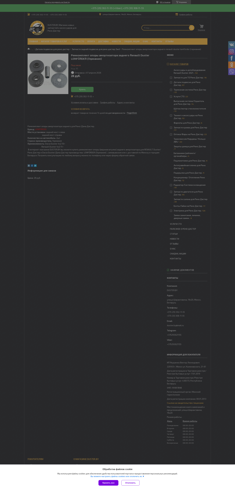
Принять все (108, 483)
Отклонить (130, 483)
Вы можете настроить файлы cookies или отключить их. (116, 476)
